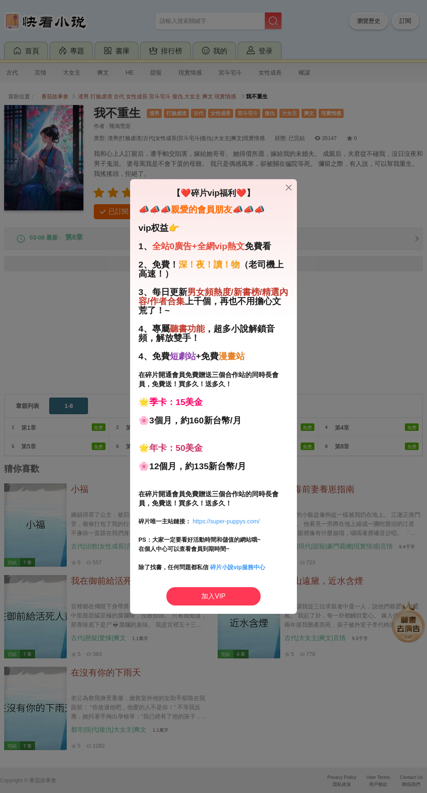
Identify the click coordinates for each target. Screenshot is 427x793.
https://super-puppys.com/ (226, 521)
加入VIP (213, 596)
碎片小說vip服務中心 (237, 567)
